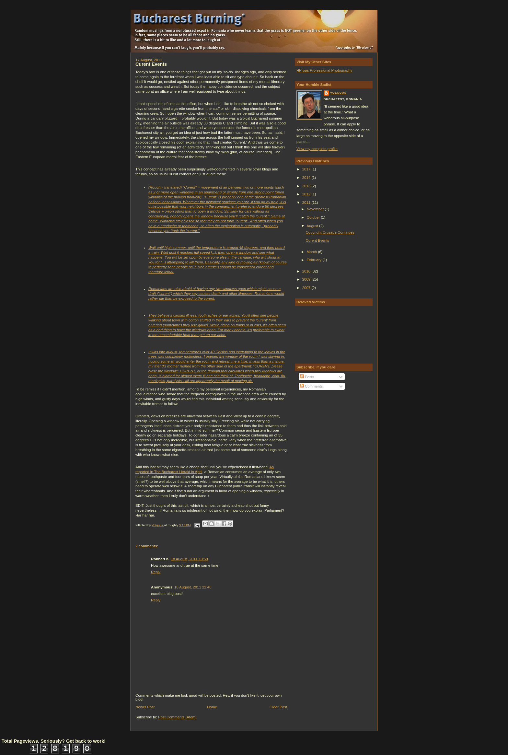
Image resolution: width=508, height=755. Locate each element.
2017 (307, 169)
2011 (307, 202)
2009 (307, 279)
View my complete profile (317, 149)
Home (212, 707)
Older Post (278, 707)
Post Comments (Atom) (177, 717)
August (312, 226)
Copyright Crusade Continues (330, 232)
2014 (307, 178)
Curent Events (317, 240)
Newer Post (145, 707)
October (313, 217)
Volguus (338, 92)
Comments (311, 386)
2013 (307, 186)
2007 (307, 288)
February (314, 260)
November (315, 209)
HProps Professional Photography (324, 70)
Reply (155, 572)
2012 (307, 194)
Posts (307, 377)
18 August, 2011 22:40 (192, 587)
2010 (307, 271)
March (312, 252)
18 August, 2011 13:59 (189, 559)
